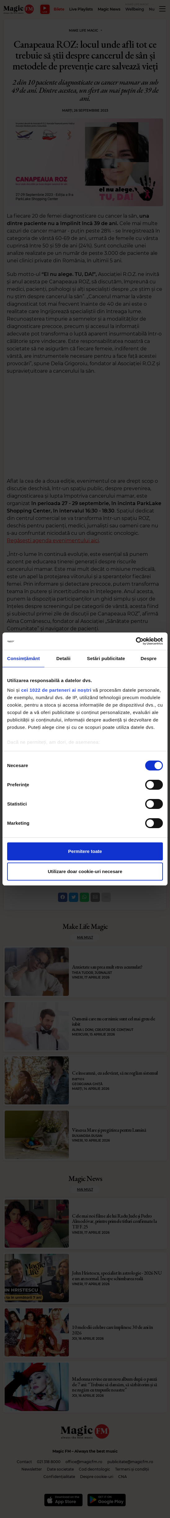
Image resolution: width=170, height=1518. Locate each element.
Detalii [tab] (63, 658)
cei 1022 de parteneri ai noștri (56, 690)
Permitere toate (85, 851)
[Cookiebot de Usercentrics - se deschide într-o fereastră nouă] (136, 641)
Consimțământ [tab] (23, 658)
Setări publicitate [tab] (106, 658)
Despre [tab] (148, 658)
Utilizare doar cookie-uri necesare (85, 871)
